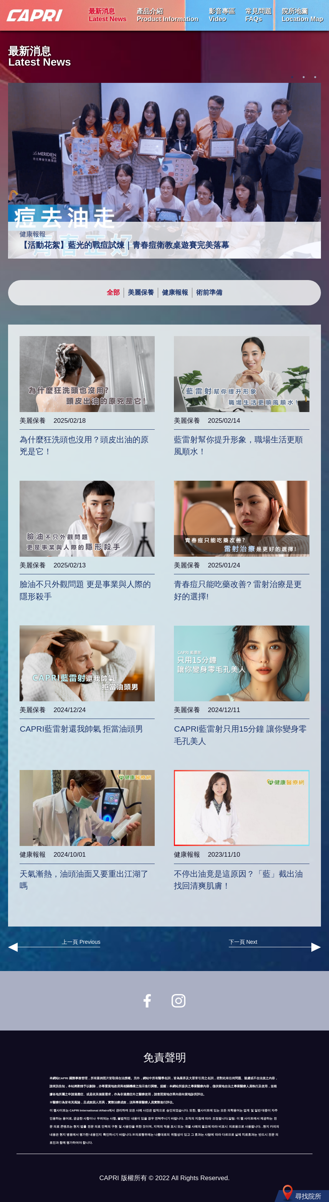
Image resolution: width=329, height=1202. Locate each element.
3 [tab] (315, 77)
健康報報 (175, 292)
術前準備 (209, 292)
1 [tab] (292, 77)
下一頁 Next (275, 945)
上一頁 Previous (54, 945)
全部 (113, 292)
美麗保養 (141, 292)
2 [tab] (304, 77)
